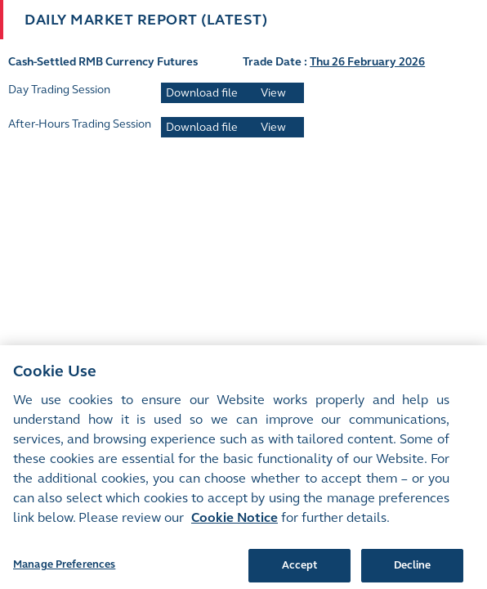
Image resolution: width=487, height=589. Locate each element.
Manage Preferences (64, 571)
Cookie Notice (234, 524)
